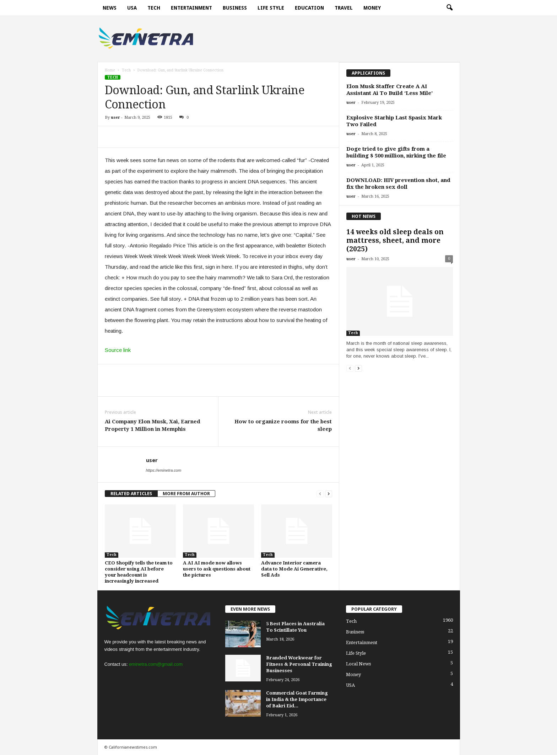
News (110, 8)
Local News (358, 663)
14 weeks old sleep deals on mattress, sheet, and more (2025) (395, 240)
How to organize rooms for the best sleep (283, 425)
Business (235, 8)
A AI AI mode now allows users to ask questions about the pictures (216, 569)
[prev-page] (320, 493)
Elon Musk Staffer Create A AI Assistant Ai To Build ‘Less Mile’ (389, 89)
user (115, 117)
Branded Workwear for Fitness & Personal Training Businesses (299, 664)
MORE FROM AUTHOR (186, 493)
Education (309, 8)
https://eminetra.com (164, 470)
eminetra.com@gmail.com (156, 664)
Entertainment (191, 8)
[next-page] (328, 493)
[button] (449, 8)
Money (372, 8)
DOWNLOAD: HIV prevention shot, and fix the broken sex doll (398, 183)
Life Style (271, 8)
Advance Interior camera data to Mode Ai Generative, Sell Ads (294, 569)
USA (132, 8)
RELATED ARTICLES (131, 493)
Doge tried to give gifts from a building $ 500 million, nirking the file (396, 152)
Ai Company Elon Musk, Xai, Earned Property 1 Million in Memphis (152, 425)
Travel (344, 8)
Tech (153, 8)
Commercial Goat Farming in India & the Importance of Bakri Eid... (297, 699)
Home (110, 70)
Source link (118, 350)
